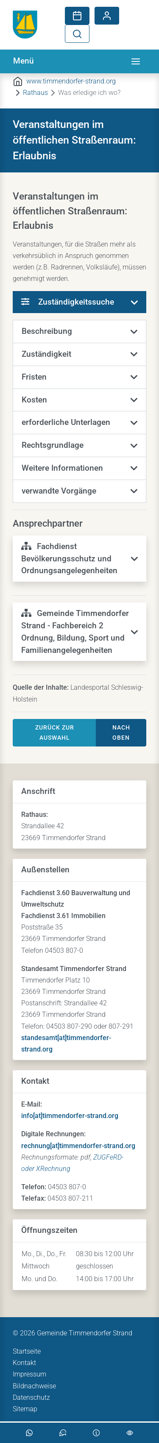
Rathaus (35, 93)
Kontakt (24, 1363)
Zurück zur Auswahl (54, 732)
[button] (79, 331)
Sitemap (25, 1409)
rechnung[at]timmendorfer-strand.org (78, 1146)
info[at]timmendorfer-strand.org (69, 1116)
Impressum (29, 1374)
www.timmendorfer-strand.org (71, 81)
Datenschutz (31, 1397)
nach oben (121, 732)
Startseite (27, 1351)
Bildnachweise (34, 1386)
